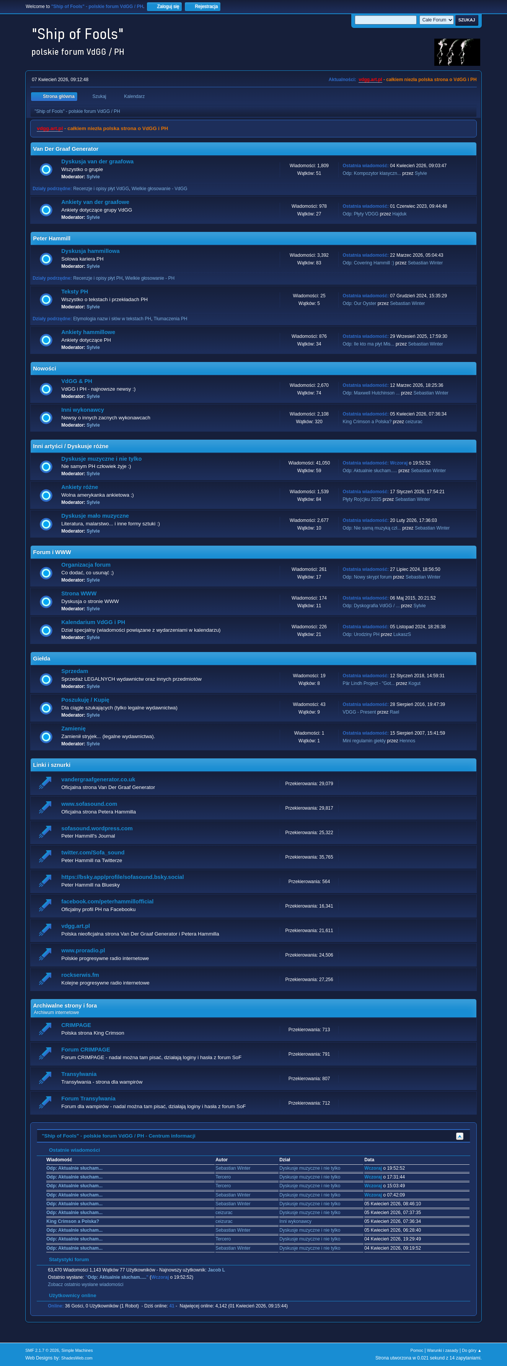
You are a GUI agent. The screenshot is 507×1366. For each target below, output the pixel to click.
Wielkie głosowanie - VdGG (159, 188)
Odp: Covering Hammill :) (368, 263)
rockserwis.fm (80, 975)
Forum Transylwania (88, 1098)
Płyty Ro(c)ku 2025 (361, 499)
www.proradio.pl (83, 950)
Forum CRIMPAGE (85, 1050)
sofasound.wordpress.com (97, 828)
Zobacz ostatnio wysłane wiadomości (85, 1284)
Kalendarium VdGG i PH (93, 622)
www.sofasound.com (89, 804)
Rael (394, 712)
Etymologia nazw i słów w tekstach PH (112, 318)
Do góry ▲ (471, 1350)
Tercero (223, 1177)
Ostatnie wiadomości (70, 1150)
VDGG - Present (359, 712)
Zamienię (73, 728)
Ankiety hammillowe (88, 332)
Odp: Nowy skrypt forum (367, 577)
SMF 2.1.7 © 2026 (42, 1350)
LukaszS (402, 634)
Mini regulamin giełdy (364, 740)
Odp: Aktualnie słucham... (74, 1168)
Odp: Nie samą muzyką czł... (371, 528)
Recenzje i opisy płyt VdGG (101, 188)
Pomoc (417, 1350)
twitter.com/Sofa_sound (92, 852)
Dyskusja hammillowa (90, 251)
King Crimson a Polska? (366, 421)
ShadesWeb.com (77, 1358)
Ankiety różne (79, 487)
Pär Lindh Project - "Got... (368, 683)
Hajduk (399, 214)
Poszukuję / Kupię (85, 700)
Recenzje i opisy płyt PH (97, 278)
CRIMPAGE (76, 1025)
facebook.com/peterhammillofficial (107, 901)
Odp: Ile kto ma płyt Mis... (368, 344)
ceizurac (413, 421)
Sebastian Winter (425, 263)
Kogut (415, 683)
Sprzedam (74, 671)
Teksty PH (74, 292)
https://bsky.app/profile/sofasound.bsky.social (122, 877)
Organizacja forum (86, 565)
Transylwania (78, 1074)
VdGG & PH (76, 381)
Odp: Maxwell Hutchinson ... (370, 393)
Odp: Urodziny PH (361, 634)
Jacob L (216, 1270)
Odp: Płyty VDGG (360, 214)
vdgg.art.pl (370, 79)
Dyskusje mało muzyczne (95, 516)
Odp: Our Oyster (359, 303)
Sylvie (93, 176)
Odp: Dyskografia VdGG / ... (370, 605)
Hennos (407, 740)
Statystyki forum (65, 1259)
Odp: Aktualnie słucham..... (369, 470)
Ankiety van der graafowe (95, 202)
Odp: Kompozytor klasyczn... (371, 173)
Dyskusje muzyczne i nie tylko (101, 459)
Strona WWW (78, 593)
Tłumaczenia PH (170, 318)
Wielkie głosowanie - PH (149, 278)
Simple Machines (77, 1350)
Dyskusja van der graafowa (97, 161)
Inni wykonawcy (82, 410)
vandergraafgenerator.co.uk (98, 779)
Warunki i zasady (442, 1350)
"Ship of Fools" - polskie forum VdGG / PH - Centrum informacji (118, 1136)
